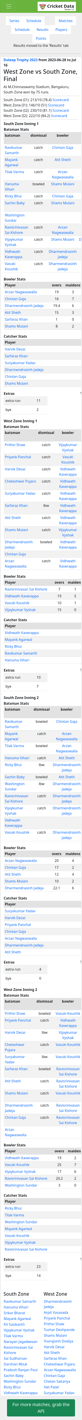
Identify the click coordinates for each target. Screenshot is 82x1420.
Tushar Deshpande (59, 1329)
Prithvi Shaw (15, 444)
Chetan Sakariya (57, 1381)
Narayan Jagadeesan (20, 1341)
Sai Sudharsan (15, 1358)
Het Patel (51, 1387)
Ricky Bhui (13, 196)
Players (61, 29)
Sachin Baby (15, 203)
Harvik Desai (15, 349)
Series (14, 20)
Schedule (33, 20)
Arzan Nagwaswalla (21, 292)
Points (41, 38)
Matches (66, 20)
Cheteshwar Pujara (20, 481)
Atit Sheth (63, 159)
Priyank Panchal (18, 456)
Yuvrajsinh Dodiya (58, 1341)
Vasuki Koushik (17, 602)
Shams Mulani (62, 184)
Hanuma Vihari (17, 660)
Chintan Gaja (62, 147)
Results (42, 29)
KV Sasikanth (14, 1324)
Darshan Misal (15, 1364)
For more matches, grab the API (41, 1407)
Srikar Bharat (14, 1312)
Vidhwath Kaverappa (22, 596)
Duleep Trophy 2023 (20, 59)
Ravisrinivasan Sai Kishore (26, 589)
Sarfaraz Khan (16, 319)
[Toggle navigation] (9, 6)
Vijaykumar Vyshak (20, 609)
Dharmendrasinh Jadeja (24, 305)
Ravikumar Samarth (21, 653)
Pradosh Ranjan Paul (21, 1369)
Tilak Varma (14, 171)
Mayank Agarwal (18, 639)
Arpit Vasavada (56, 1312)
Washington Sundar (21, 1185)
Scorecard (60, 99)
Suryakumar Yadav (20, 362)
